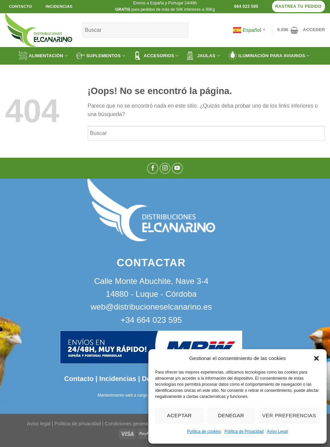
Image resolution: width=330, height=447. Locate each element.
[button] (316, 358)
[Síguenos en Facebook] (152, 168)
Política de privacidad (78, 423)
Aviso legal (38, 423)
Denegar (231, 415)
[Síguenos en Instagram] (165, 168)
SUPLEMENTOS (100, 55)
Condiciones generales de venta (140, 423)
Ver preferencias (289, 415)
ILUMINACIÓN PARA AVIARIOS (269, 55)
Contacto (79, 378)
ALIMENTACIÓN (43, 55)
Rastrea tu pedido (298, 6)
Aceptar (179, 415)
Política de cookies (204, 431)
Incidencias (116, 378)
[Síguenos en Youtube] (177, 168)
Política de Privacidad (243, 431)
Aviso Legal (277, 431)
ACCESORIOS (156, 55)
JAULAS (203, 55)
